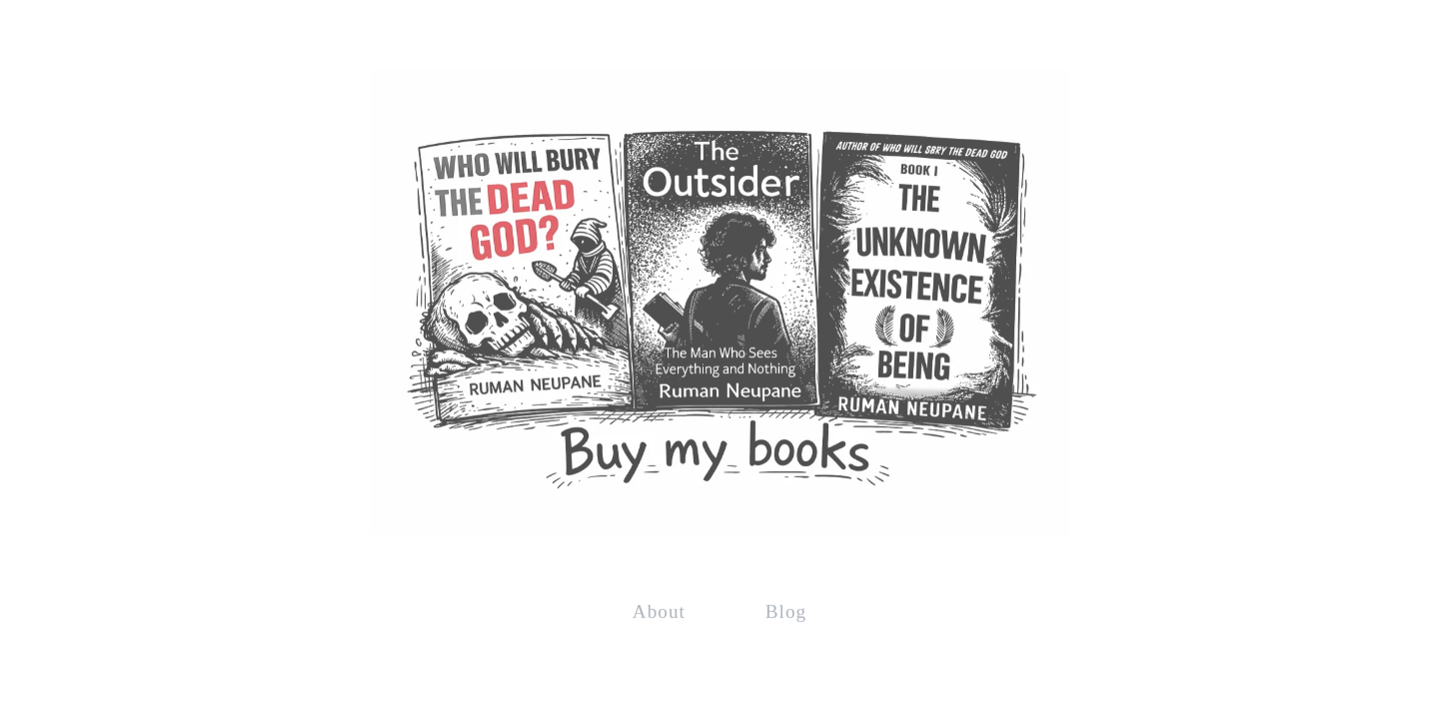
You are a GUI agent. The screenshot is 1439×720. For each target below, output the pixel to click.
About (659, 610)
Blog (785, 610)
